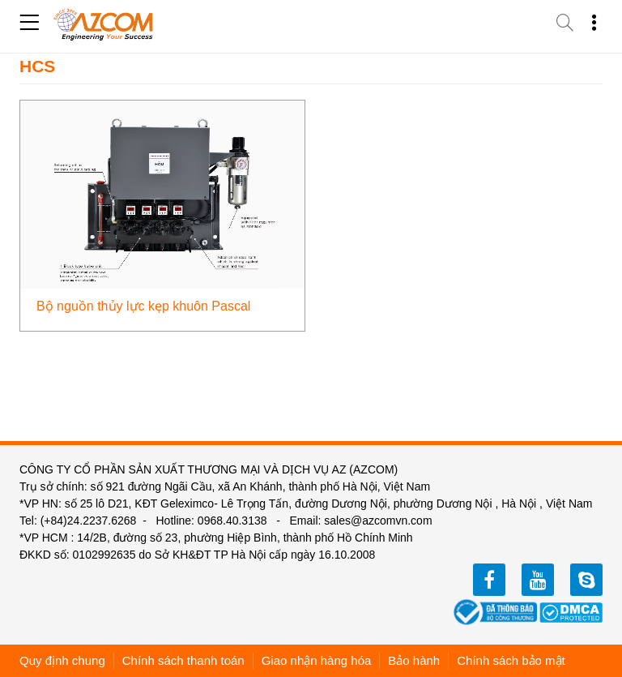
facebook (489, 579)
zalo (586, 579)
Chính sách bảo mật (511, 660)
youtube (538, 579)
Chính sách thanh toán (183, 660)
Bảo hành (414, 660)
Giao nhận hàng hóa (317, 660)
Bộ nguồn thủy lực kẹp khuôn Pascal (143, 306)
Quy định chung (62, 660)
